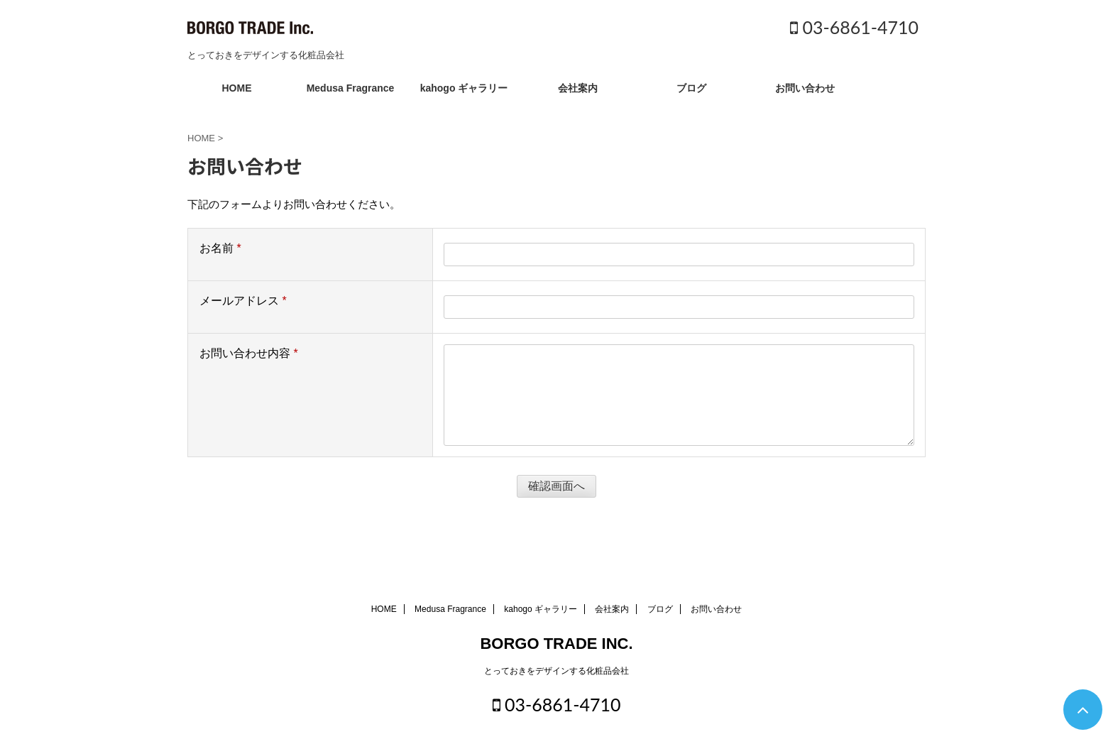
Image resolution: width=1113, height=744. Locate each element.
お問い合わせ (805, 88)
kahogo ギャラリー (464, 88)
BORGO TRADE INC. (556, 643)
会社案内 (578, 88)
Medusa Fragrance (351, 88)
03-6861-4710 (854, 27)
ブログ (691, 88)
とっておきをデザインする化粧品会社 (556, 671)
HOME (237, 88)
